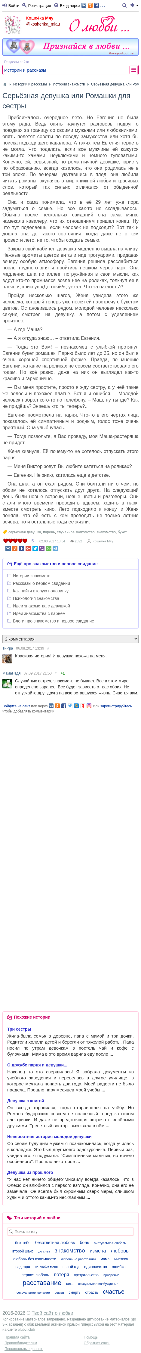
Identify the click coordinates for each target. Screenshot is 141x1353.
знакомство (106, 532)
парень (49, 532)
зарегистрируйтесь (116, 706)
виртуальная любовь (110, 1243)
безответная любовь (55, 1242)
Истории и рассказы (25, 70)
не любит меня (46, 1267)
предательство (86, 1275)
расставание (42, 1282)
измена (98, 1250)
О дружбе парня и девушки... (37, 1065)
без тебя (22, 1242)
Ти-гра (7, 648)
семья (59, 1292)
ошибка (119, 1267)
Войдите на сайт (16, 706)
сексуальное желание (33, 1292)
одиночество (95, 1267)
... (93, 5)
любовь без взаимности (34, 1259)
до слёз (44, 1251)
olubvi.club (26, 1329)
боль (84, 1242)
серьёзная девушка (24, 532)
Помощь (91, 1337)
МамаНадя (11, 673)
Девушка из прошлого (30, 1172)
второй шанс (22, 1251)
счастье (113, 1291)
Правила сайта (17, 1337)
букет (122, 532)
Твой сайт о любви (52, 1313)
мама (104, 1259)
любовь (120, 1251)
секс (69, 1284)
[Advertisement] (70, 784)
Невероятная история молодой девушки (49, 1136)
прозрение (111, 1275)
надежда (22, 1267)
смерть (75, 1292)
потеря (61, 1274)
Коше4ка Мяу (40, 18)
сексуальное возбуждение (98, 1284)
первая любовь (35, 1275)
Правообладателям (21, 1343)
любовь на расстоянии (78, 1259)
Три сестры (19, 1029)
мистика (121, 1259)
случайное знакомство (75, 532)
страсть (91, 1292)
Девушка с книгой (25, 1100)
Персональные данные (24, 1349)
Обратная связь (97, 1343)
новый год (71, 1267)
